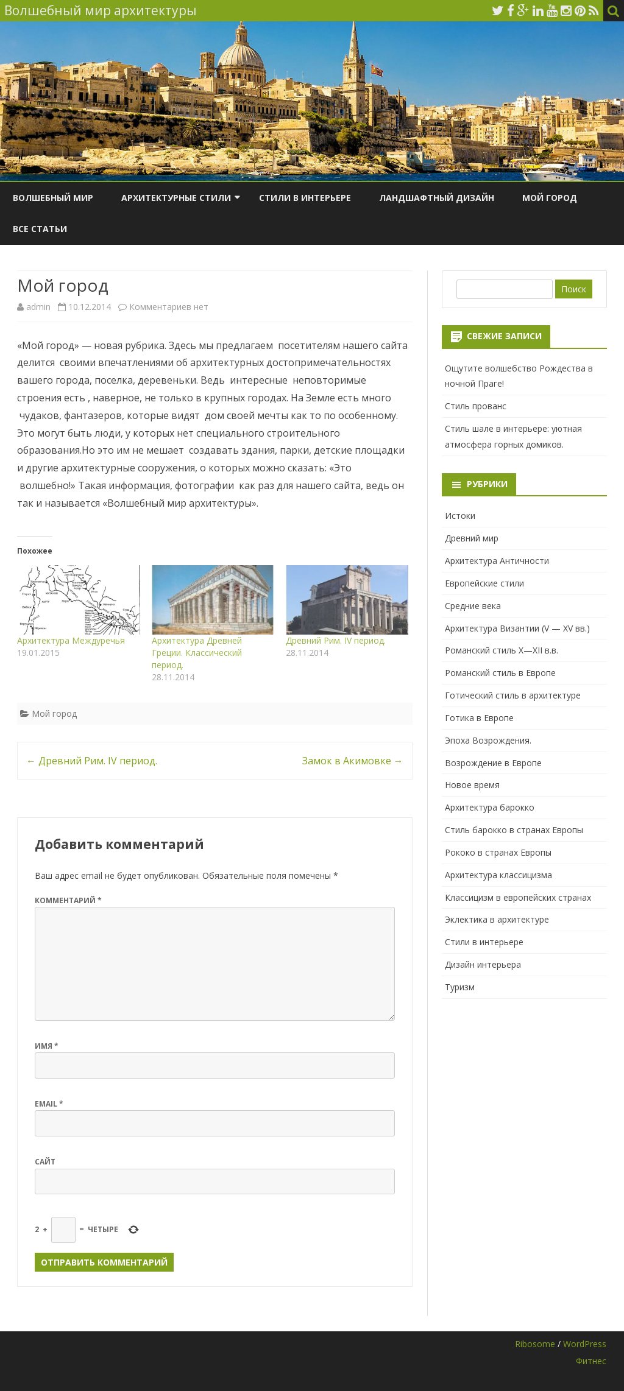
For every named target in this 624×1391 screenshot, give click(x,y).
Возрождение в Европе (493, 763)
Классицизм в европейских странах (518, 897)
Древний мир (471, 538)
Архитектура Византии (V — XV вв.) (517, 628)
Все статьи (40, 228)
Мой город (549, 197)
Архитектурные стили (176, 197)
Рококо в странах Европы (498, 852)
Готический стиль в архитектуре (513, 695)
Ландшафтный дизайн (436, 197)
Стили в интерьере (305, 197)
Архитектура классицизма (498, 875)
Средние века (473, 605)
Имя (46, 1046)
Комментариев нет (168, 306)
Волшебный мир (53, 197)
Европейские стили (484, 583)
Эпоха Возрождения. (488, 740)
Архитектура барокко (489, 807)
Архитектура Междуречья (71, 640)
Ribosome (535, 1344)
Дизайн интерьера (483, 964)
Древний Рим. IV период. (336, 640)
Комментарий (68, 900)
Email (49, 1104)
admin (38, 306)
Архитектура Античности (497, 560)
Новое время (472, 785)
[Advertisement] (524, 1092)
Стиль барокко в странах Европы (514, 830)
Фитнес (591, 1361)
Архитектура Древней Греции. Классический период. (197, 653)
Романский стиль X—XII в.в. (501, 650)
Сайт (45, 1162)
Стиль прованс (475, 406)
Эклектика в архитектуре (497, 919)
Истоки (460, 515)
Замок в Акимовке (352, 760)
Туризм (460, 987)
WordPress (584, 1344)
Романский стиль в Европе (500, 672)
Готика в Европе (479, 718)
